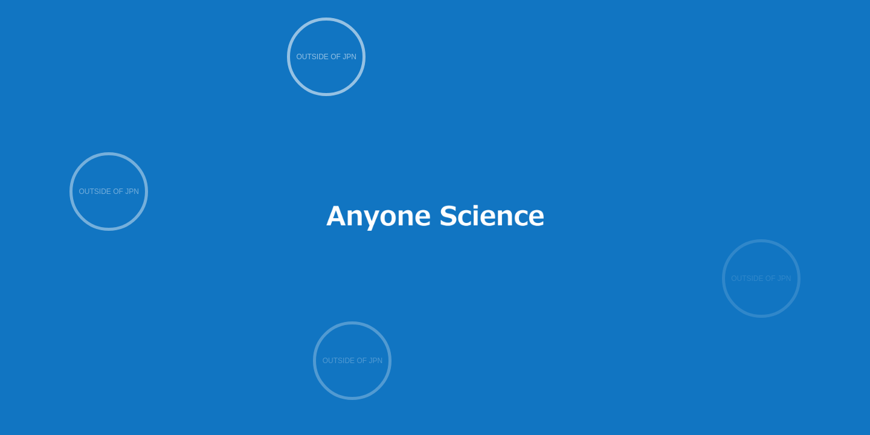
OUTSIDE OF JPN (326, 57)
